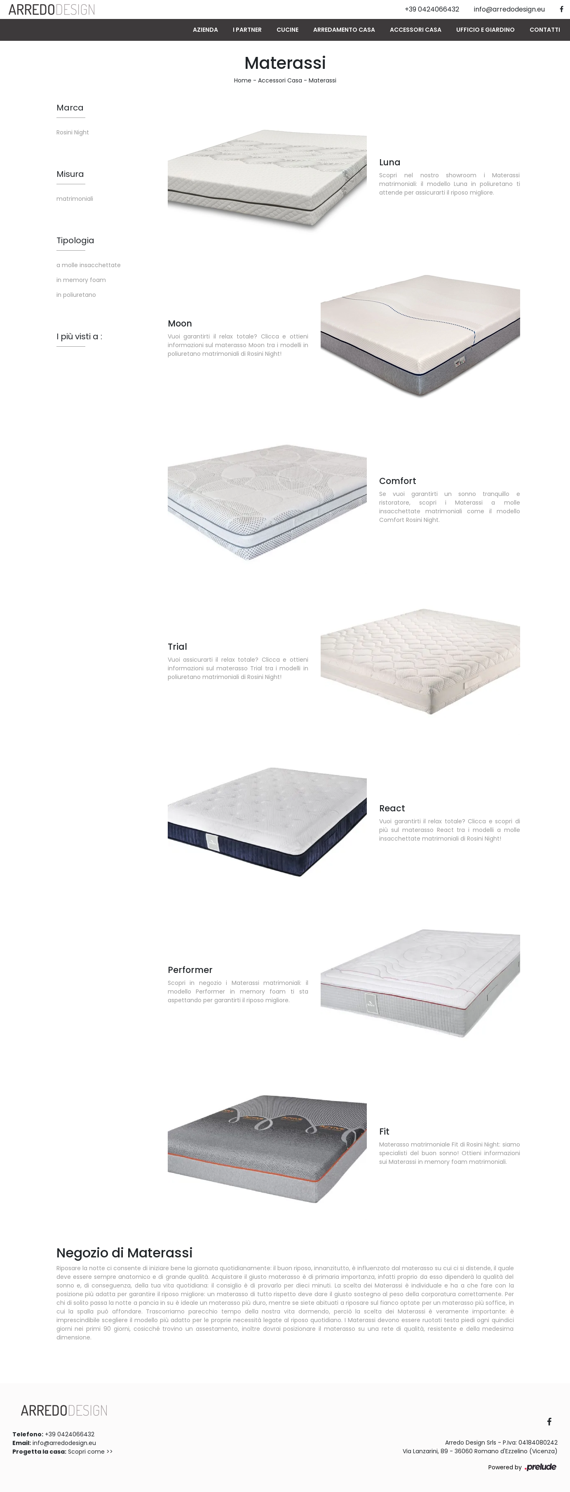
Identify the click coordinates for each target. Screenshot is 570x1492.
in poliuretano (76, 295)
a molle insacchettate (88, 265)
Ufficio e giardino (485, 30)
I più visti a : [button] (79, 336)
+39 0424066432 (69, 1434)
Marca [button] (70, 107)
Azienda (205, 30)
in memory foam (81, 280)
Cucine (287, 30)
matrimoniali (74, 199)
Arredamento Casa (344, 30)
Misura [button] (70, 174)
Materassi (322, 80)
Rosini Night (72, 132)
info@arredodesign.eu (64, 1443)
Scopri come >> (90, 1451)
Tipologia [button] (75, 240)
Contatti (545, 30)
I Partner (247, 30)
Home (242, 80)
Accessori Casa (415, 30)
